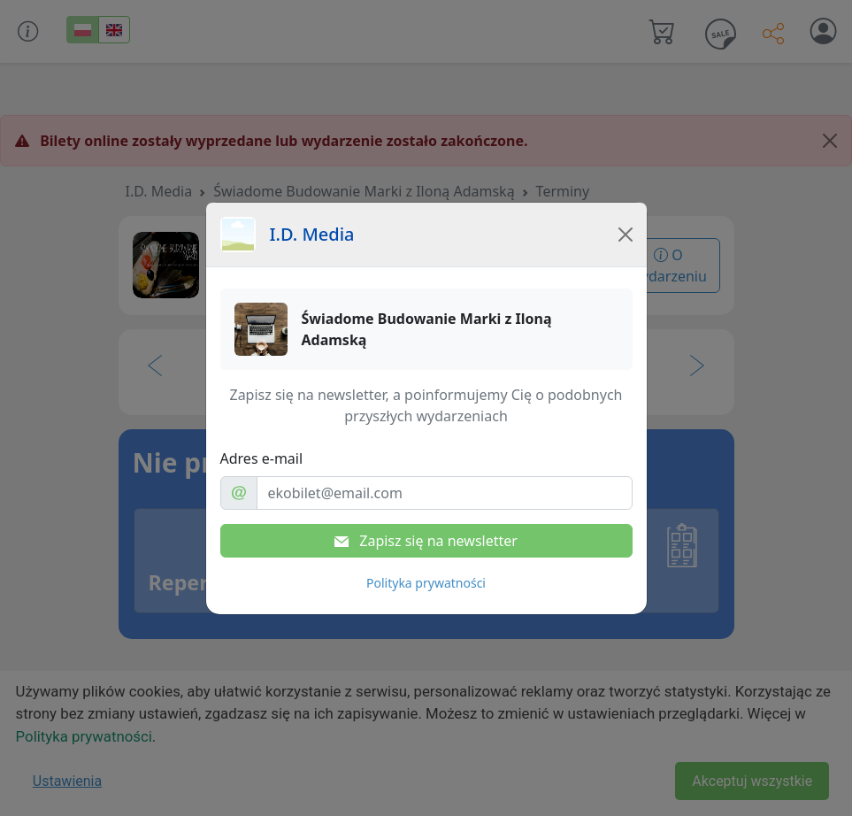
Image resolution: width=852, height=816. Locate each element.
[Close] (625, 234)
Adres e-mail (261, 458)
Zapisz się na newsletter (426, 540)
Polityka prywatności (426, 582)
